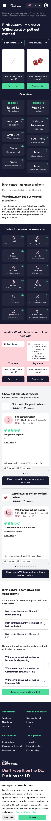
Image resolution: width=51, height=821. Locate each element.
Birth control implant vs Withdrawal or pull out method (24, 14)
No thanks (8, 817)
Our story (6, 726)
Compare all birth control (25, 692)
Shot (28, 726)
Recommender (8, 750)
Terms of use (32, 742)
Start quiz (13, 86)
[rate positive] (5, 468)
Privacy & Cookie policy (26, 812)
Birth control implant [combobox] (14, 42)
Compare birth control (12, 746)
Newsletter (7, 722)
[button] (25, 185)
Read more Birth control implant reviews (25, 480)
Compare (34, 13)
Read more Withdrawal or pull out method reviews (25, 574)
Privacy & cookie (33, 746)
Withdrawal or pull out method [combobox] (39, 42)
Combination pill (33, 718)
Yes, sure (32, 817)
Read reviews (8, 742)
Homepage (7, 13)
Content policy (32, 750)
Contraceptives (21, 13)
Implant (29, 722)
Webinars (6, 718)
